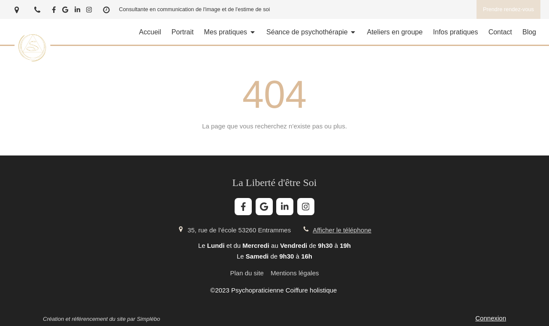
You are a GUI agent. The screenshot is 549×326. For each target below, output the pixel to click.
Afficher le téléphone (342, 230)
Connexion (490, 318)
